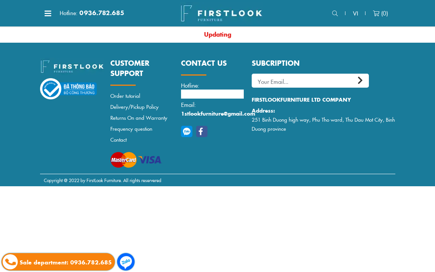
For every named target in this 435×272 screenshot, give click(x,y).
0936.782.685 (92, 13)
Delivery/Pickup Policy (134, 106)
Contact (118, 139)
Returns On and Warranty (138, 117)
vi (355, 13)
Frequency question (131, 128)
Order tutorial (125, 95)
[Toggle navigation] (48, 13)
